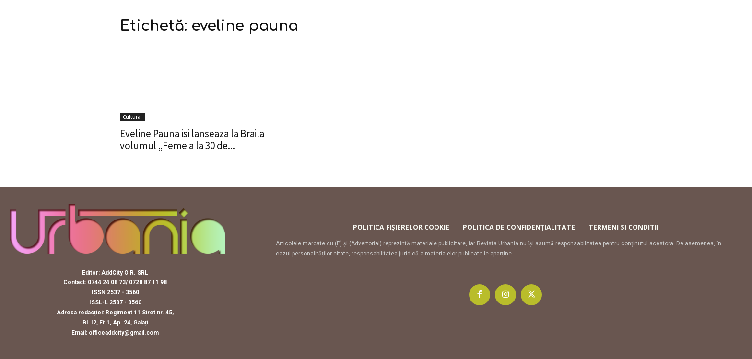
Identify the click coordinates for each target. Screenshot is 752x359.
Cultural (132, 117)
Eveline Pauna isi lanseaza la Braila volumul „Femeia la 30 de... (192, 139)
